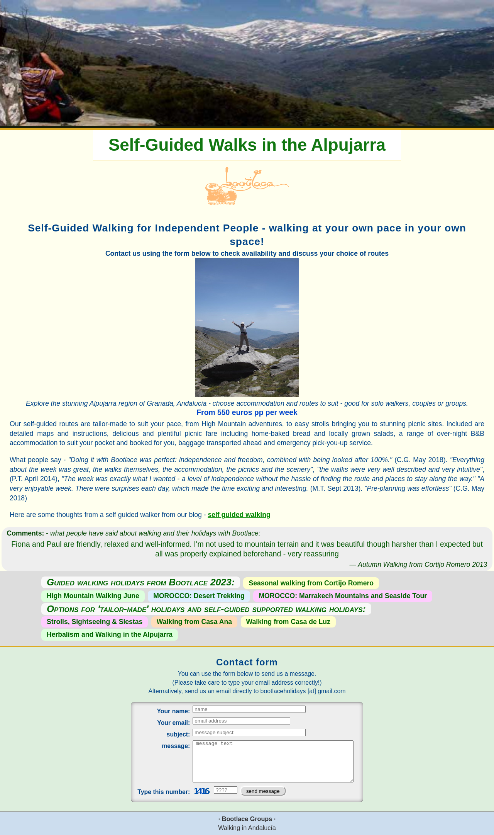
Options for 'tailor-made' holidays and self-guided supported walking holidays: (206, 609)
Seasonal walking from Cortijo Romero (311, 583)
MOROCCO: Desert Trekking (199, 596)
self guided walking (239, 515)
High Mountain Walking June (93, 596)
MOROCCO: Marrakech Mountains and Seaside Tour (343, 596)
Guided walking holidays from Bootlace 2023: (141, 582)
